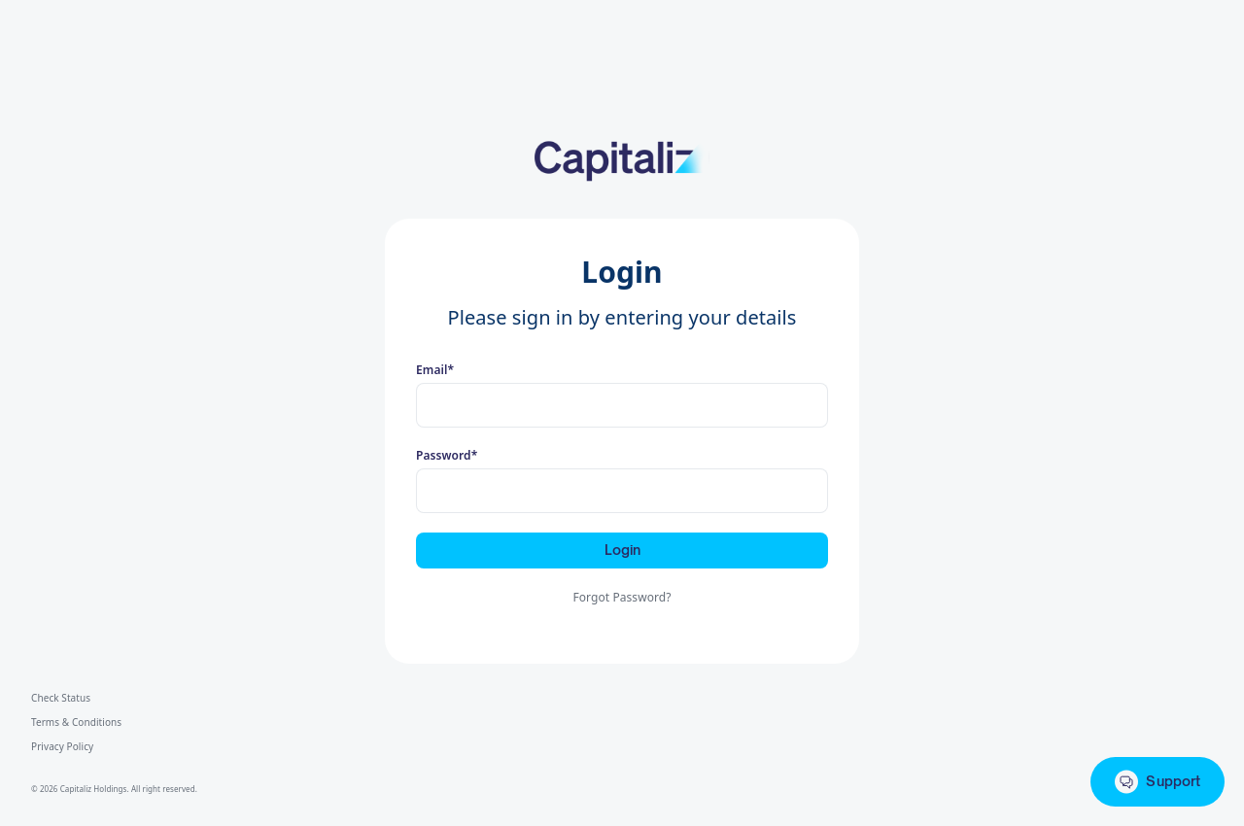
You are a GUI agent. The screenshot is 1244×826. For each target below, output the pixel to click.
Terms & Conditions (76, 722)
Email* (435, 369)
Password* (446, 455)
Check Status (60, 698)
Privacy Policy (62, 746)
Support (1157, 782)
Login (622, 549)
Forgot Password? (621, 597)
